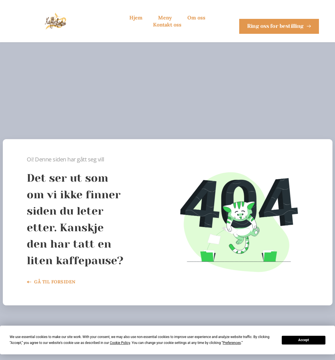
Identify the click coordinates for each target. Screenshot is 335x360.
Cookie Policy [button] (120, 343)
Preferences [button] (232, 343)
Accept (303, 340)
